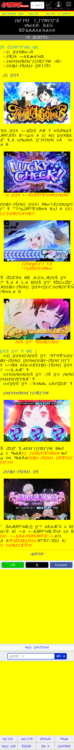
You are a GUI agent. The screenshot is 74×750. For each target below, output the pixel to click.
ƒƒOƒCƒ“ (37, 5)
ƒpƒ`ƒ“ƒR (27, 739)
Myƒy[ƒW (58, 5)
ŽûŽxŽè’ (49, 5)
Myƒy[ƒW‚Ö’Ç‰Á (37, 647)
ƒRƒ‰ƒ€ (45, 739)
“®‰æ (64, 739)
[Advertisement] (37, 606)
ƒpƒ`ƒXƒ (9, 739)
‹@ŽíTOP (37, 554)
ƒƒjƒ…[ (68, 5)
